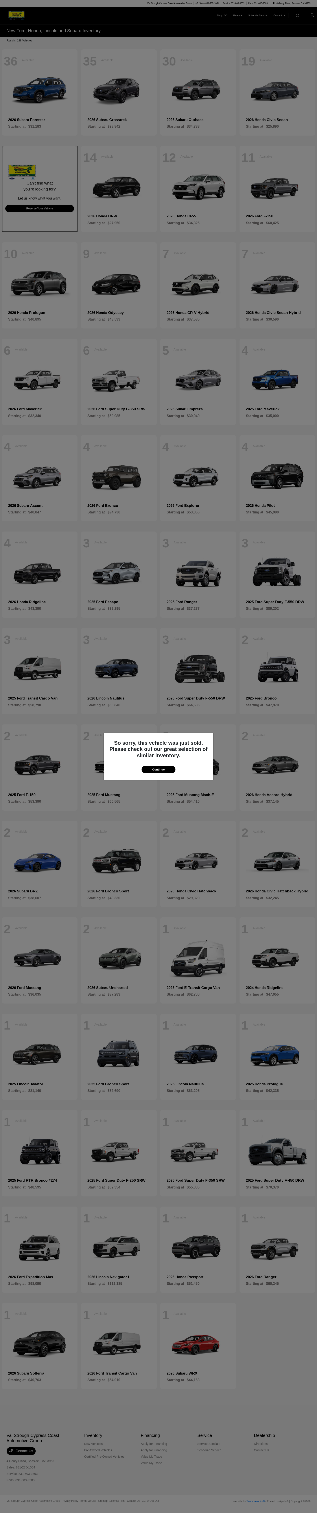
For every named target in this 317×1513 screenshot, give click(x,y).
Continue (158, 769)
